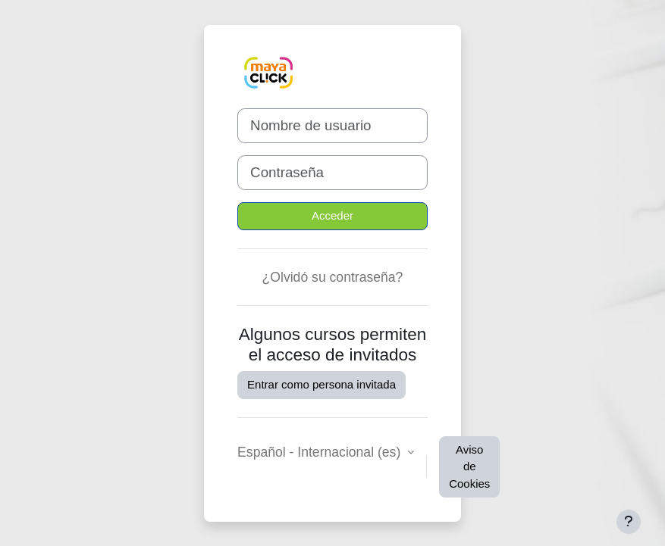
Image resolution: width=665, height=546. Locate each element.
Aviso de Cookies (469, 466)
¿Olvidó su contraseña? (332, 277)
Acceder (332, 215)
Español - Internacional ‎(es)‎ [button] (320, 452)
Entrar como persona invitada (321, 384)
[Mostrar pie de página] (628, 522)
